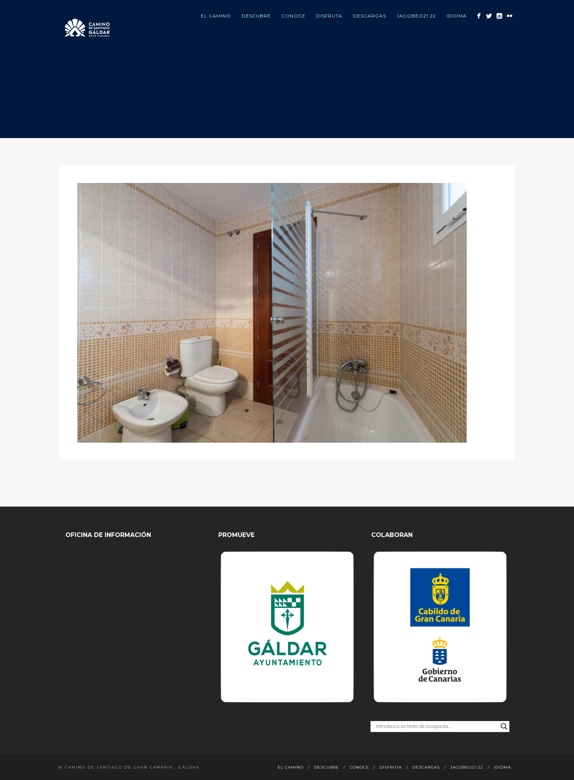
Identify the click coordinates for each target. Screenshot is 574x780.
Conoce (293, 16)
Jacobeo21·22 (416, 16)
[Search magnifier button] (504, 726)
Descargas (369, 16)
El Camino (216, 16)
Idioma (457, 16)
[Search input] (436, 726)
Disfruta (329, 16)
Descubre (256, 16)
